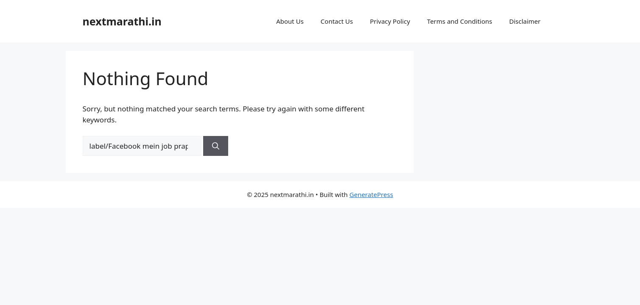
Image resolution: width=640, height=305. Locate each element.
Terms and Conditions (459, 21)
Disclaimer (524, 21)
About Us (290, 21)
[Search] (215, 146)
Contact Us (337, 21)
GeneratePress (371, 194)
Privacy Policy (390, 21)
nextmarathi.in (122, 21)
